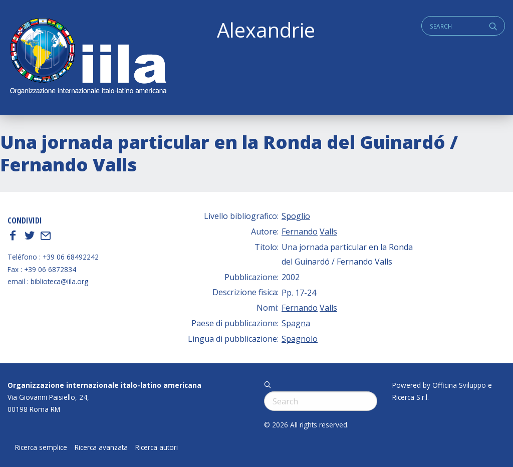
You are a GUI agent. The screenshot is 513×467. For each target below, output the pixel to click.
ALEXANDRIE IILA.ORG (87, 57)
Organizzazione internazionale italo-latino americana (104, 385)
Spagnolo (300, 338)
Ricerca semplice (41, 447)
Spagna (296, 323)
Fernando (300, 231)
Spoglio (296, 215)
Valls (328, 231)
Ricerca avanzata (101, 447)
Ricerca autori (156, 447)
